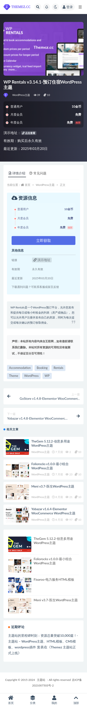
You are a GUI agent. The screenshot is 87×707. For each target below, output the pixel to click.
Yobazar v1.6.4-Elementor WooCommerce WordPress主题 (53, 511)
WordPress (31, 376)
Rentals (58, 368)
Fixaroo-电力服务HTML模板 (54, 579)
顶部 (76, 700)
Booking (42, 368)
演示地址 (42, 260)
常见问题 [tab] (37, 173)
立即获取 (43, 240)
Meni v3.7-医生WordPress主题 (52, 486)
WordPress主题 (21, 94)
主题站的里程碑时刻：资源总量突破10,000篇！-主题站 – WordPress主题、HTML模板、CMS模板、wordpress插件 (43, 641)
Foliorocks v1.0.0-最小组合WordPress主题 (50, 466)
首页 (27, 185)
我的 (54, 700)
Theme (13, 376)
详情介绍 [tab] (17, 173)
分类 (33, 700)
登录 (68, 7)
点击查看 (28, 132)
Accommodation (20, 368)
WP (47, 376)
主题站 (41, 680)
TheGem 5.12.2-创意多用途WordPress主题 (50, 443)
